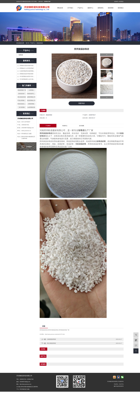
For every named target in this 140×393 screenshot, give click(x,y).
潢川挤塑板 (22, 107)
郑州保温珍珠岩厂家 (64, 330)
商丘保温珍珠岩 (22, 97)
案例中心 (90, 8)
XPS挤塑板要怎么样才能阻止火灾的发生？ (28, 79)
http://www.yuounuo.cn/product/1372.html (55, 334)
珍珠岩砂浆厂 (21, 93)
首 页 (27, 43)
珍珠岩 (21, 55)
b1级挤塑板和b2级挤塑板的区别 (28, 71)
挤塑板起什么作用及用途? (27, 68)
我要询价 (81, 103)
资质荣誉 (110, 8)
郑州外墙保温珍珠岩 (53, 330)
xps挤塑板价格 (31, 107)
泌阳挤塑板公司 (31, 97)
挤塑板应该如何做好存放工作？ (28, 65)
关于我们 (70, 8)
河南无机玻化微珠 (21, 103)
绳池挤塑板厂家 (22, 90)
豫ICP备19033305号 (119, 386)
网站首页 (60, 8)
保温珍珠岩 (40, 43)
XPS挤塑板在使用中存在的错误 (28, 76)
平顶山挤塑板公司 (21, 100)
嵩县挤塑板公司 (31, 100)
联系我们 (121, 1)
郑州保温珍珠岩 (44, 330)
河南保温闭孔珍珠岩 (31, 93)
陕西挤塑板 (31, 103)
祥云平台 (121, 384)
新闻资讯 (100, 8)
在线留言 (116, 1)
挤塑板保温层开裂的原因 (26, 73)
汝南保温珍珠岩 (51, 339)
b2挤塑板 (31, 90)
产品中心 (80, 8)
